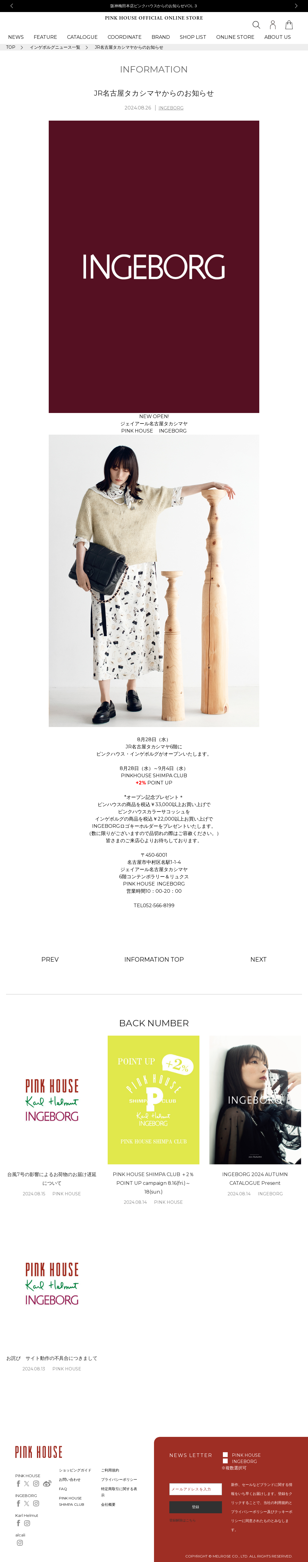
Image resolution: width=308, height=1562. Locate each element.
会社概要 (108, 1504)
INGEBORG (171, 108)
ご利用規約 (110, 1470)
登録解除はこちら (182, 1520)
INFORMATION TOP (154, 959)
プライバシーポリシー (119, 1479)
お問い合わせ (70, 1479)
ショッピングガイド (75, 1470)
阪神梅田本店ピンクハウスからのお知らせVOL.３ (154, 5)
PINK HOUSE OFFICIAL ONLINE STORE (154, 18)
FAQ (63, 1489)
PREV (50, 959)
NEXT (258, 959)
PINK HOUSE (246, 1455)
